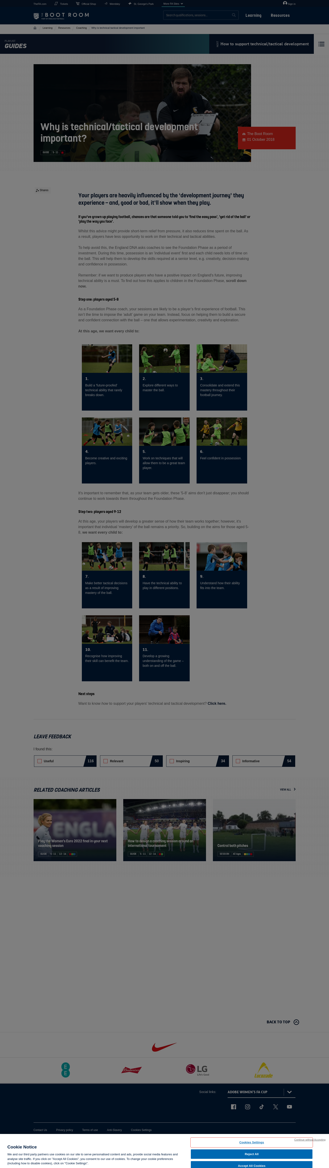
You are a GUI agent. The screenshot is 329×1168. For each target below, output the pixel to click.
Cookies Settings (251, 1142)
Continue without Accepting (310, 1139)
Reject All (252, 1154)
